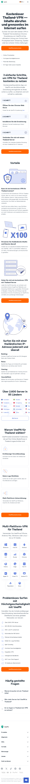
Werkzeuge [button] (15, 752)
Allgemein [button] (15, 737)
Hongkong (17, 403)
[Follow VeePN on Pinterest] (20, 768)
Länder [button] (15, 756)
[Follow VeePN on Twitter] (6, 768)
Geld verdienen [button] (15, 761)
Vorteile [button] (15, 747)
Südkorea (5, 412)
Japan (4, 406)
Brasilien (16, 399)
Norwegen (5, 409)
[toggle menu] (28, 2)
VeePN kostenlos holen (15, 48)
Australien (5, 399)
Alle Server (15, 418)
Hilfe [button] (15, 742)
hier (23, 110)
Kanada (16, 406)
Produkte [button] (15, 732)
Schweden (17, 409)
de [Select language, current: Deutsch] (22, 2)
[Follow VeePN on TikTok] (11, 768)
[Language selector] (22, 2)
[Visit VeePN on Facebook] (2, 768)
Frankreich (5, 403)
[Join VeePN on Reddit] (15, 768)
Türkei (16, 412)
